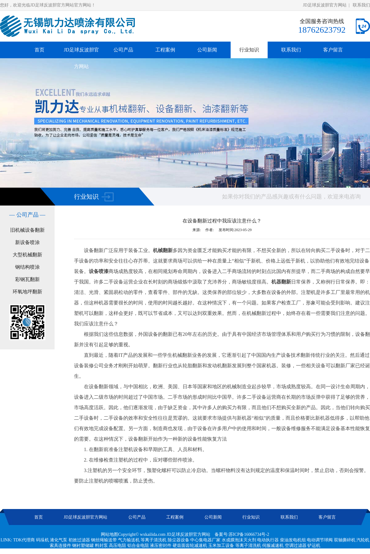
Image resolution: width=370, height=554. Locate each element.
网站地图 (109, 534)
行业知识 (249, 49)
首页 (39, 49)
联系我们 (361, 5)
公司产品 (123, 49)
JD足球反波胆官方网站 (325, 5)
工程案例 (165, 49)
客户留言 (333, 49)
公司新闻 (207, 49)
